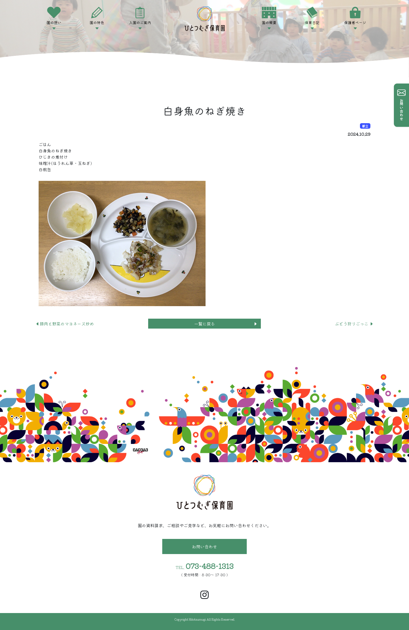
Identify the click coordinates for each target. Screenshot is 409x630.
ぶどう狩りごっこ (354, 323)
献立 (365, 126)
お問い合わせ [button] (204, 546)
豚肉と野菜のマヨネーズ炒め (64, 323)
